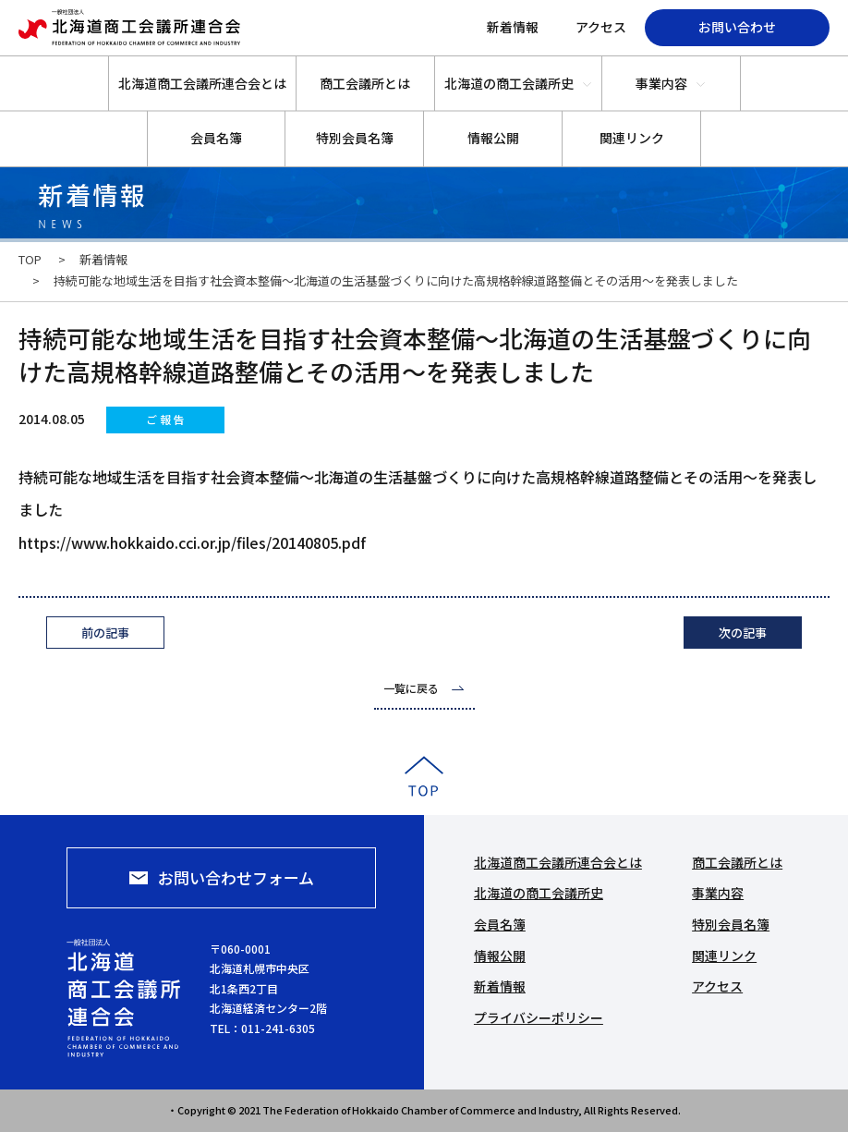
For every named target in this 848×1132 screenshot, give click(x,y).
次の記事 (743, 632)
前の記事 (105, 632)
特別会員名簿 (355, 137)
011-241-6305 (278, 1028)
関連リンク (632, 137)
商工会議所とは (365, 83)
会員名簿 (216, 137)
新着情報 (513, 27)
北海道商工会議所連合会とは (202, 83)
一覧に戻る (411, 688)
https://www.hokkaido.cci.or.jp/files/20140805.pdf (192, 542)
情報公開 (493, 137)
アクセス (600, 27)
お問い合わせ (737, 27)
